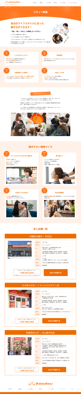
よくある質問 (48, 2)
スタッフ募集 (62, 2)
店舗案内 (41, 2)
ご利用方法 (34, 2)
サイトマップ (62, 389)
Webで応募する (56, 272)
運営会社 (55, 2)
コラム (72, 389)
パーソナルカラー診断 (72, 2)
